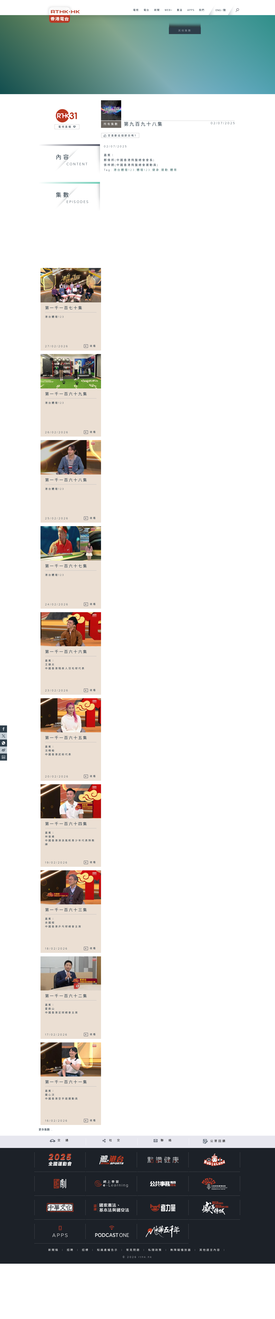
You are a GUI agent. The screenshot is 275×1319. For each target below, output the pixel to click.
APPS (189, 12)
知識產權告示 (108, 1250)
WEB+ (167, 12)
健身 (156, 170)
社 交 (115, 1140)
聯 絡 (167, 1140)
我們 (200, 12)
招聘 (71, 1250)
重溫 (178, 12)
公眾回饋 (218, 1141)
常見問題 (134, 1250)
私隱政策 (156, 1250)
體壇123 (144, 170)
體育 (173, 170)
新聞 (156, 12)
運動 (165, 170)
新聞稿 (54, 1250)
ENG (218, 10)
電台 (145, 12)
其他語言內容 (210, 1250)
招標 (86, 1250)
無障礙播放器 (181, 1250)
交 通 (63, 1140)
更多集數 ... (46, 1129)
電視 (134, 12)
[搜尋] (237, 9)
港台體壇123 (124, 170)
